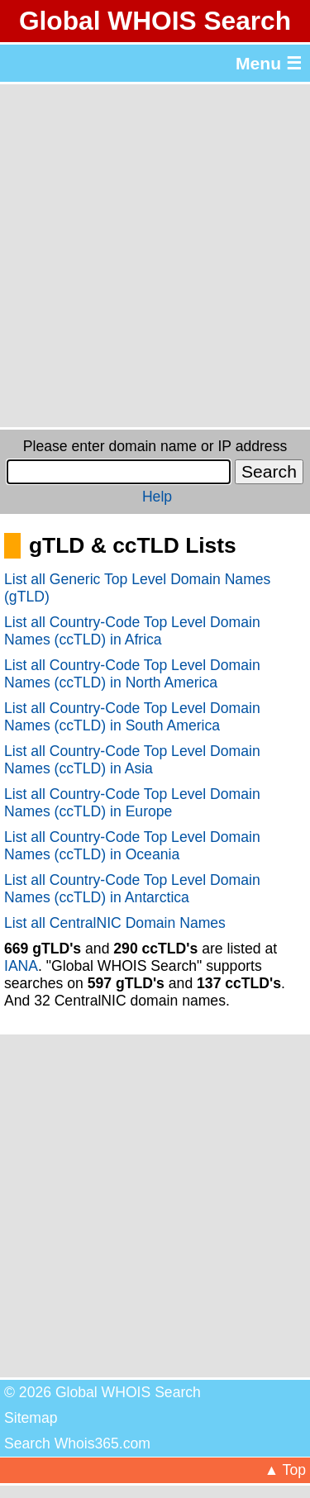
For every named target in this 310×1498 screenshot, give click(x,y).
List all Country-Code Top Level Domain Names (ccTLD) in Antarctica (132, 889)
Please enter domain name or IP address (155, 446)
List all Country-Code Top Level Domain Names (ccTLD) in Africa (132, 631)
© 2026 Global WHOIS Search (102, 1392)
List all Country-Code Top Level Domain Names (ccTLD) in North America (132, 674)
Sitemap (31, 1418)
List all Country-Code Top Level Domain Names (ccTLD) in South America (132, 717)
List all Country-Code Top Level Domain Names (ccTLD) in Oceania (132, 846)
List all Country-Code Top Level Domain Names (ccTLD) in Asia (132, 760)
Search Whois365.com (77, 1443)
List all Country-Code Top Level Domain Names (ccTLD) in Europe (132, 803)
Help (157, 496)
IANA (21, 966)
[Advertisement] (155, 256)
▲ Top (285, 1470)
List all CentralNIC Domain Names (115, 923)
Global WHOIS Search (155, 21)
